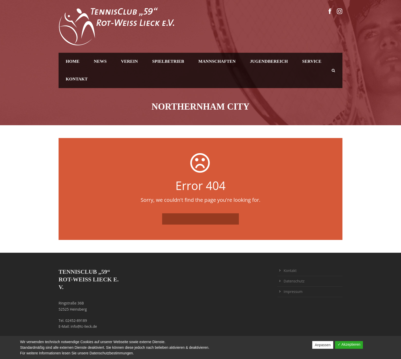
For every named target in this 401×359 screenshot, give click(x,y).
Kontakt (77, 79)
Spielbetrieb (168, 61)
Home (73, 61)
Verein (129, 61)
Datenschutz (294, 281)
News (100, 61)
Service (311, 61)
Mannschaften (217, 61)
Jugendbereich (269, 61)
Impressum (293, 291)
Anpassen (323, 345)
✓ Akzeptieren (349, 344)
